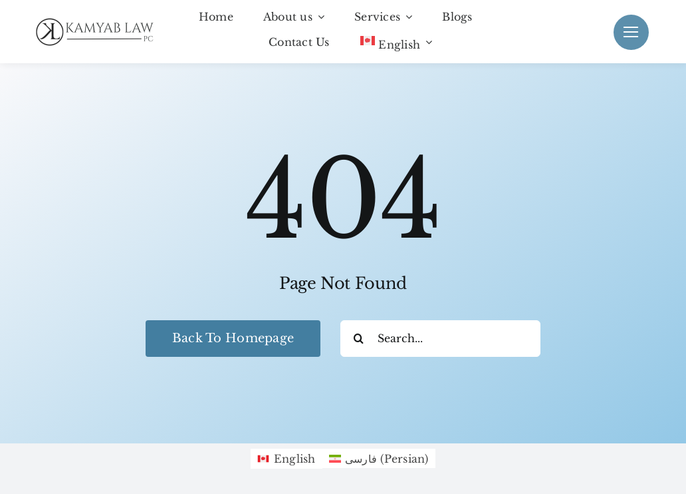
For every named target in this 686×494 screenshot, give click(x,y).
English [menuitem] (295, 458)
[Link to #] (631, 32)
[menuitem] (396, 43)
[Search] (358, 338)
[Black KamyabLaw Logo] (99, 20)
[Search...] (440, 338)
